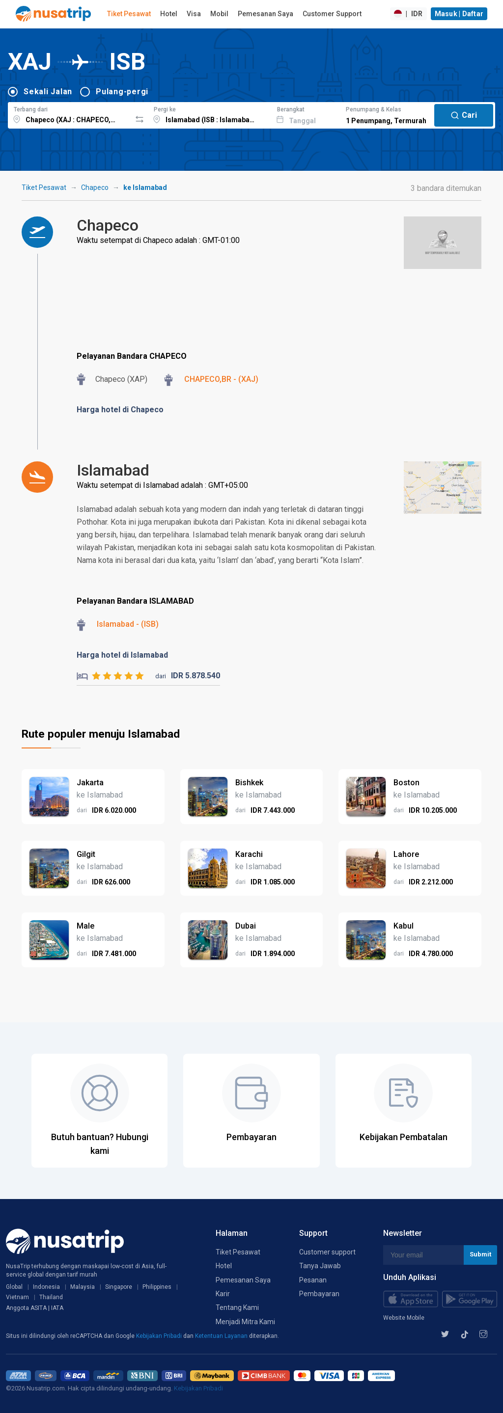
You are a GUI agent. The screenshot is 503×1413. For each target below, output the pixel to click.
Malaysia (82, 1286)
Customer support (327, 1252)
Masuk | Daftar (459, 14)
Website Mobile (403, 1317)
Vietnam (17, 1297)
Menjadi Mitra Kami (245, 1322)
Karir (223, 1294)
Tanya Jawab (320, 1266)
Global (14, 1286)
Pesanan (313, 1280)
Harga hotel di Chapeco (120, 409)
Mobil (219, 14)
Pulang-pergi (122, 91)
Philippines (156, 1286)
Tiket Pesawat (129, 14)
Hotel (168, 14)
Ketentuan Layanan (222, 1336)
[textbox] (69, 114)
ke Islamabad (145, 187)
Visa (194, 14)
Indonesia (46, 1286)
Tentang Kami (237, 1307)
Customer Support (332, 14)
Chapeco (95, 187)
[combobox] (69, 114)
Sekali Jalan (48, 91)
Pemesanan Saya (265, 14)
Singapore (118, 1286)
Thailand (51, 1297)
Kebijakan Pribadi (159, 1336)
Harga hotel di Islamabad (122, 655)
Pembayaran (319, 1294)
